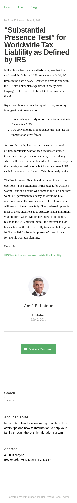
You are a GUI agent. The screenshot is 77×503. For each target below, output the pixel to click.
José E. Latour (16, 20)
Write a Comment (38, 349)
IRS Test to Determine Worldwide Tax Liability (32, 255)
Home (8, 7)
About (21, 7)
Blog (34, 7)
